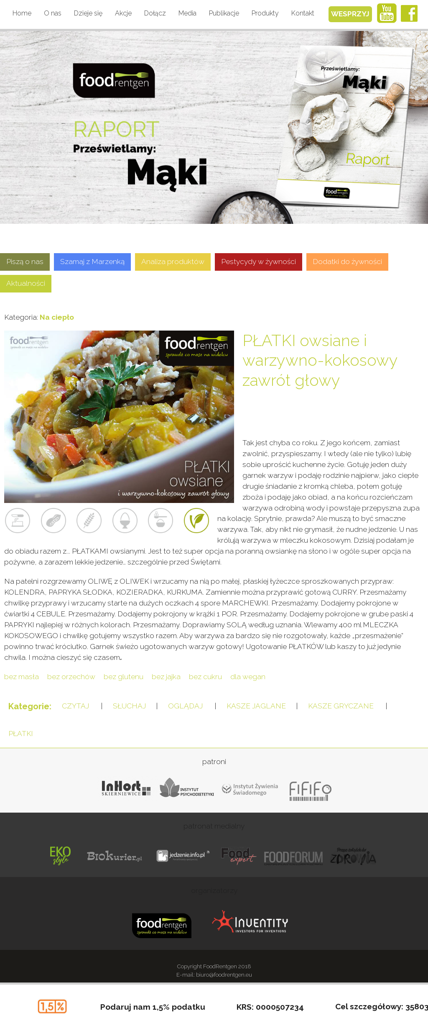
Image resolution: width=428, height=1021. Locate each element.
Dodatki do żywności (347, 261)
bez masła (21, 676)
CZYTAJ (75, 706)
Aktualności (25, 283)
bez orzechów (71, 676)
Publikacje (224, 13)
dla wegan (247, 676)
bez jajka (166, 676)
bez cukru (205, 676)
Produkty (265, 13)
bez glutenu (123, 676)
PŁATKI (20, 733)
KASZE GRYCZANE (341, 706)
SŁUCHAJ (129, 706)
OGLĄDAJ (185, 706)
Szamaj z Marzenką (92, 261)
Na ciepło (57, 317)
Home (22, 13)
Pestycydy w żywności (258, 261)
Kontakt (302, 13)
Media (187, 13)
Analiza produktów (172, 261)
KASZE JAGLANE (256, 706)
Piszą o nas (24, 261)
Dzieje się (88, 13)
